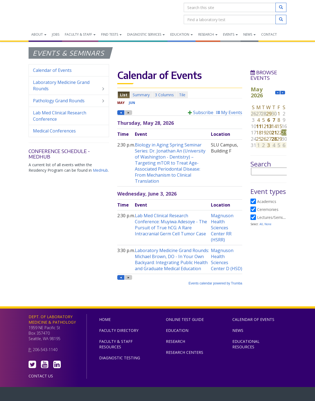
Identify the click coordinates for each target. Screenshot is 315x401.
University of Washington (181, 395)
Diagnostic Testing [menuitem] (119, 357)
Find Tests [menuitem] (111, 34)
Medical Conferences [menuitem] (54, 131)
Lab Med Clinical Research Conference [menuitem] (59, 116)
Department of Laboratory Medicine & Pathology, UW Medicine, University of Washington (57, 13)
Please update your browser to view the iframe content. (179, 95)
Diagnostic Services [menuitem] (146, 34)
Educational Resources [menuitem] (246, 344)
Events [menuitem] (230, 34)
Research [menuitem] (208, 34)
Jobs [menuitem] (55, 34)
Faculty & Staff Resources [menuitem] (116, 344)
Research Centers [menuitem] (184, 352)
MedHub (100, 170)
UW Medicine (112, 395)
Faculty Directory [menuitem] (118, 330)
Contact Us (41, 376)
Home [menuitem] (105, 319)
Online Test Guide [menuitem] (185, 319)
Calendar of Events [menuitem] (52, 70)
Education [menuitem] (181, 34)
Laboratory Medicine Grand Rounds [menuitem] (69, 85)
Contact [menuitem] (269, 34)
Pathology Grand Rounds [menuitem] (69, 101)
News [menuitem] (249, 34)
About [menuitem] (38, 34)
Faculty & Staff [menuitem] (80, 34)
